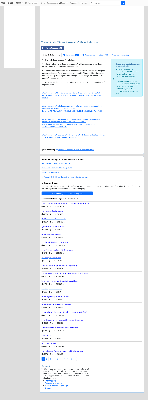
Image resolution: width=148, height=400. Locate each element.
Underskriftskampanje (51, 55)
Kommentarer (89, 55)
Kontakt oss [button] (83, 3)
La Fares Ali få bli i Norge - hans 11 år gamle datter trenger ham (65, 177)
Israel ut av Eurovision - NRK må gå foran (57, 168)
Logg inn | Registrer (68, 3)
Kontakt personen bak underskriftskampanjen (75, 150)
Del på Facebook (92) (51, 48)
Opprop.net (7, 2)
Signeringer (71, 55)
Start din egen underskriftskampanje (67, 193)
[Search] (105, 3)
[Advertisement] (92, 23)
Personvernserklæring (120, 55)
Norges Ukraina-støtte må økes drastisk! (56, 163)
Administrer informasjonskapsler (57, 385)
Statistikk (103, 55)
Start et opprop (32, 3)
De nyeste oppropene (49, 3)
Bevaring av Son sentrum (51, 172)
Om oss (48, 388)
